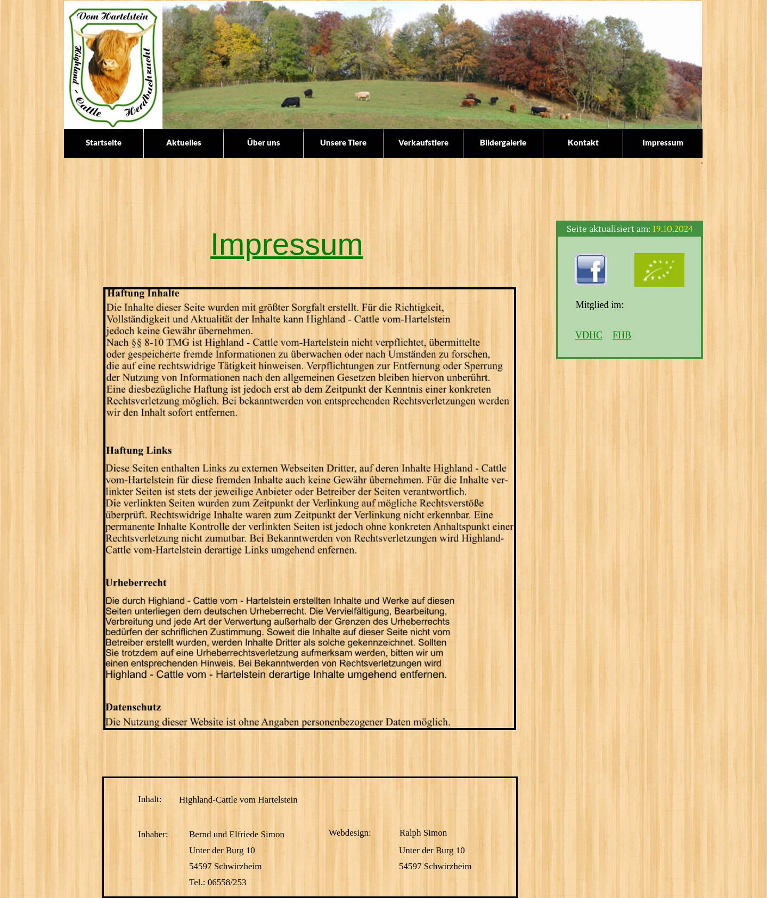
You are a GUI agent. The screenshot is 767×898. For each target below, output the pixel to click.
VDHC (588, 335)
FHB (622, 335)
